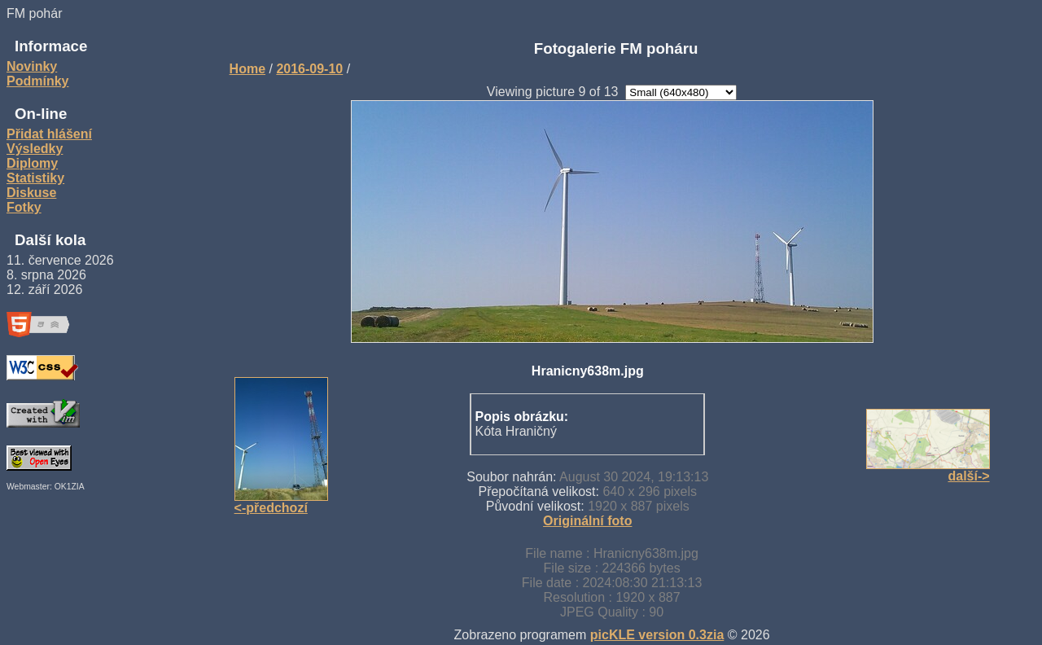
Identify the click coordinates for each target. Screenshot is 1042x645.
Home (247, 69)
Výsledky (35, 149)
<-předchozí (271, 508)
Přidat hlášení (49, 134)
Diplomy (32, 163)
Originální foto (587, 521)
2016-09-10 (309, 69)
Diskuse (31, 193)
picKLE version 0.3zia (657, 635)
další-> (968, 476)
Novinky (32, 66)
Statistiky (35, 178)
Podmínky (37, 81)
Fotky (24, 207)
